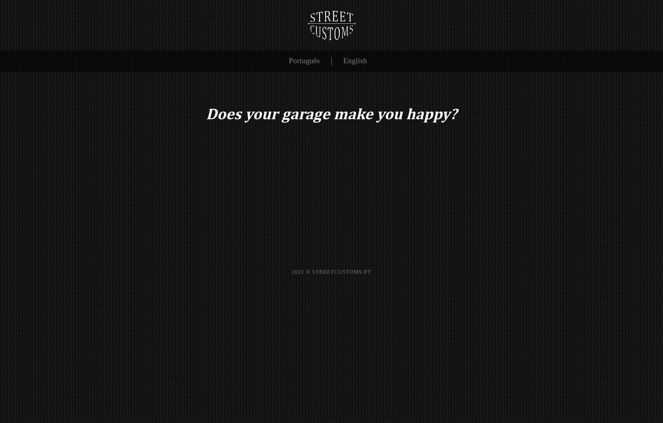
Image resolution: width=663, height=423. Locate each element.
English (355, 61)
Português (304, 61)
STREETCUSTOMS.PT (341, 272)
